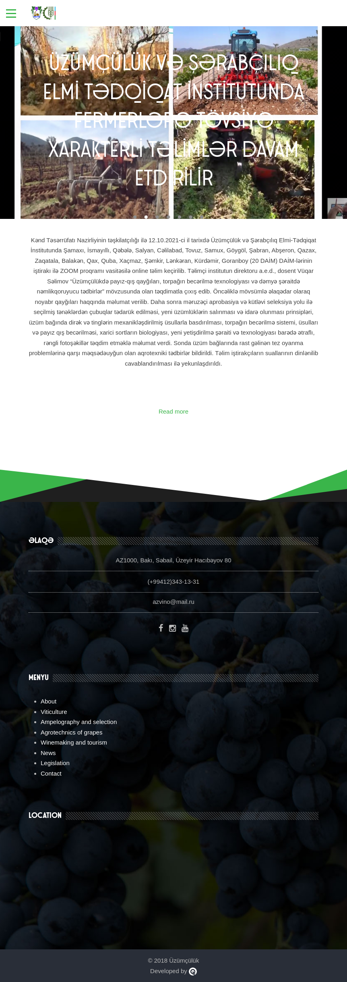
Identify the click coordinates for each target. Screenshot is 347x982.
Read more (173, 411)
